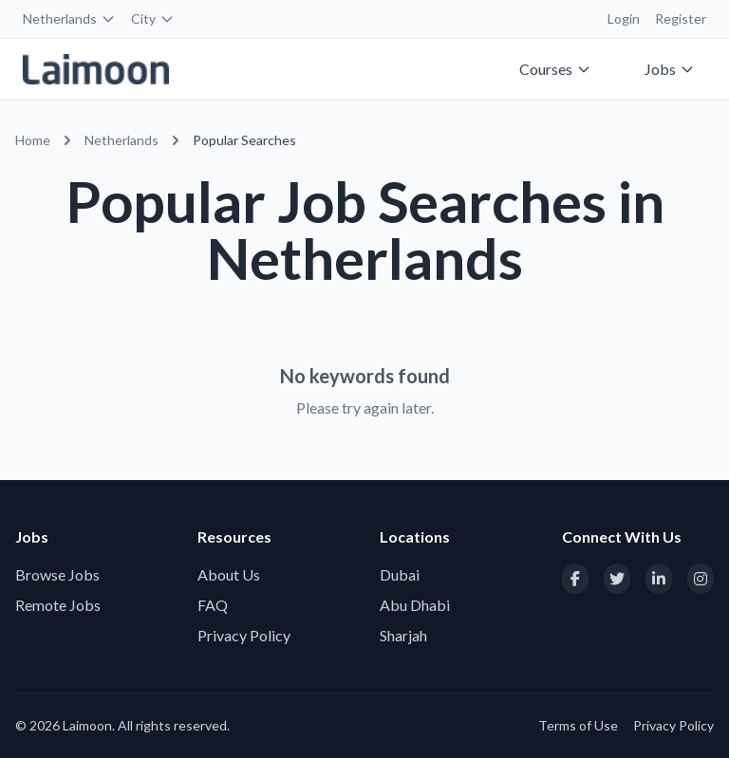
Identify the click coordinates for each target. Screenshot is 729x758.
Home (32, 140)
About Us (228, 574)
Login (624, 18)
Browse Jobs (57, 574)
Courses (555, 69)
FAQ (212, 605)
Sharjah (403, 635)
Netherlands (69, 18)
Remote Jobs (58, 605)
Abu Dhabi (415, 605)
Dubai (400, 574)
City (153, 18)
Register (680, 18)
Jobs (670, 69)
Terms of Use (578, 725)
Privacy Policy (243, 635)
